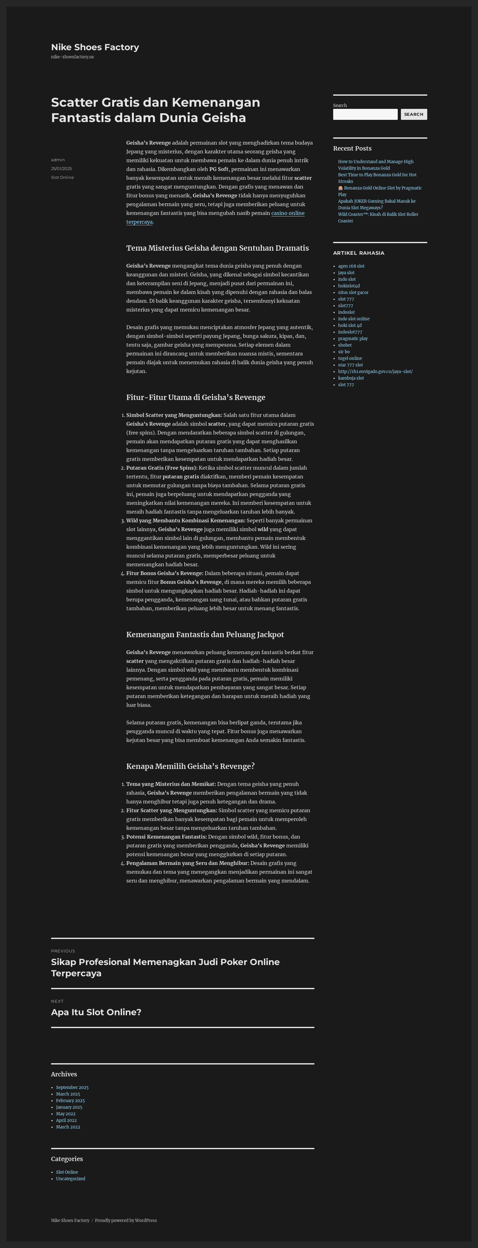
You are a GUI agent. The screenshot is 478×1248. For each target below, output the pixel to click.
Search (340, 105)
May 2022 (66, 1114)
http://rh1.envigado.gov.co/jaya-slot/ (375, 371)
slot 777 (346, 299)
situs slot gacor (353, 292)
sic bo (344, 352)
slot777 (345, 305)
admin (58, 159)
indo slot (347, 279)
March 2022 (68, 1127)
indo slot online (354, 319)
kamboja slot (351, 378)
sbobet (345, 345)
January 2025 (69, 1107)
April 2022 (66, 1120)
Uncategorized (70, 1178)
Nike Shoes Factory (95, 47)
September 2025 (72, 1087)
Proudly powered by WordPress (126, 1220)
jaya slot (346, 272)
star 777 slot (350, 365)
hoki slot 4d (350, 325)
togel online (350, 358)
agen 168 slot (351, 266)
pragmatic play (353, 338)
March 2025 (68, 1094)
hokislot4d (349, 286)
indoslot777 (350, 332)
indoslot (346, 312)
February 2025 (70, 1100)
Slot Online (62, 177)
